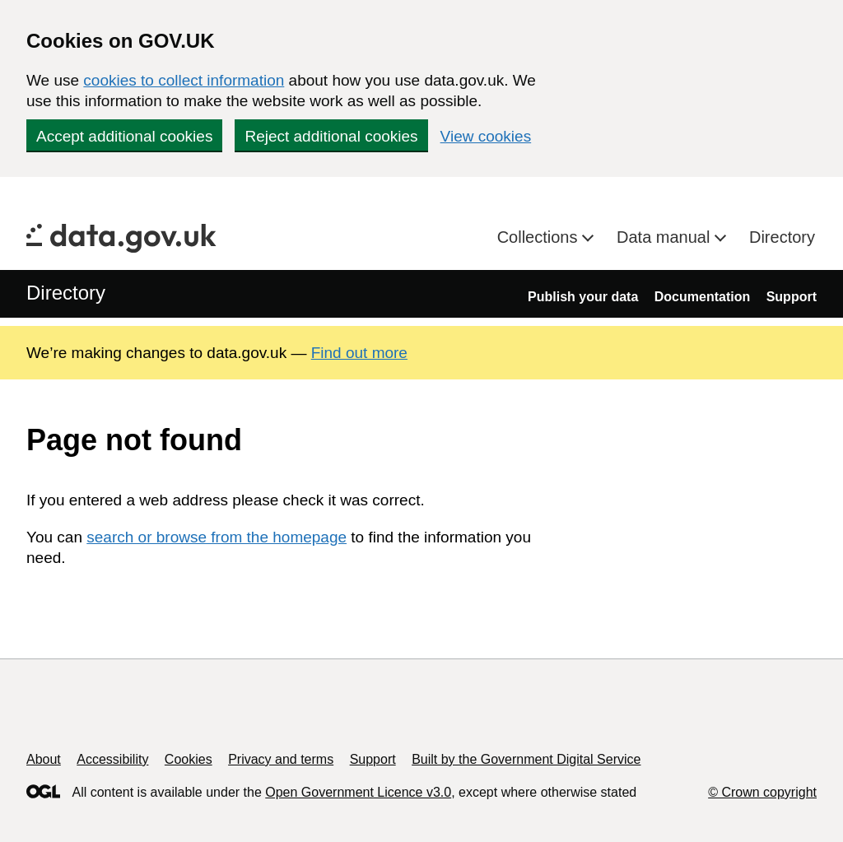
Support (791, 297)
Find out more (359, 352)
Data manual (666, 237)
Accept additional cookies (124, 136)
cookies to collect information (183, 80)
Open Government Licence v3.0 (358, 792)
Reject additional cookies (331, 136)
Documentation (702, 297)
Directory (782, 237)
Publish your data (583, 297)
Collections (539, 237)
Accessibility (112, 759)
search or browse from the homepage (216, 537)
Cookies (188, 759)
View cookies (486, 136)
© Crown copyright (762, 792)
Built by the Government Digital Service (526, 759)
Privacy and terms (280, 759)
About (43, 759)
